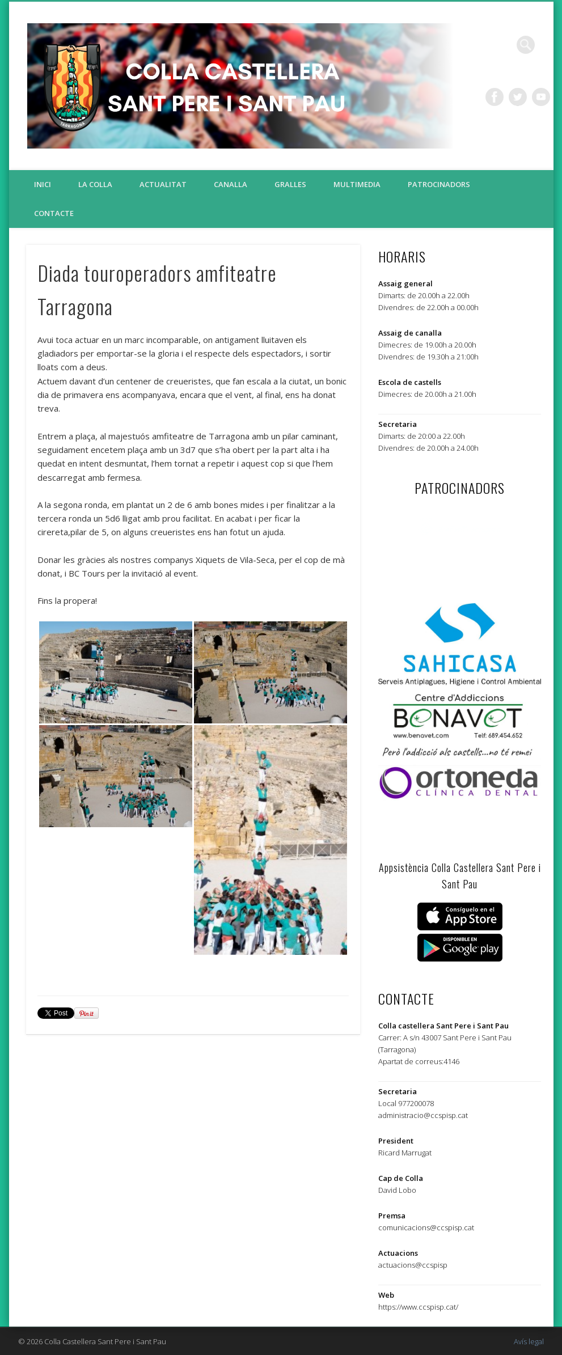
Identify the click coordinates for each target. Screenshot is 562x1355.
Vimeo (541, 97)
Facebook (494, 97)
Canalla (230, 184)
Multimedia (357, 184)
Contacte (54, 213)
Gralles (290, 184)
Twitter (518, 97)
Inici (42, 184)
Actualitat (163, 184)
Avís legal (529, 1341)
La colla (95, 184)
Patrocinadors (439, 184)
